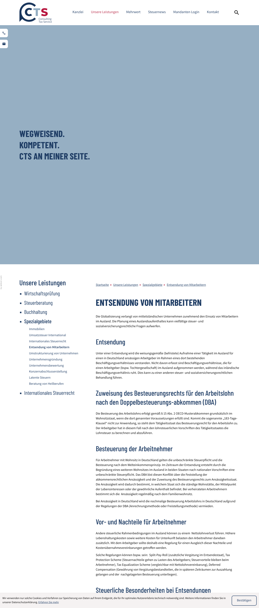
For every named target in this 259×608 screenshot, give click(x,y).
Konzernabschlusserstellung (48, 133)
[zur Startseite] (35, 12)
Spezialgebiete (152, 46)
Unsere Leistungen (105, 12)
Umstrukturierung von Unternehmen (53, 114)
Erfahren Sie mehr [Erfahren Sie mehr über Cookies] (48, 603)
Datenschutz (214, 531)
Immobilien (37, 90)
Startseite (102, 46)
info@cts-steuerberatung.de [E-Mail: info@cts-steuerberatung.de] (125, 557)
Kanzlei (77, 12)
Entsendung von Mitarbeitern (186, 46)
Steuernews (157, 12)
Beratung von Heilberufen (46, 145)
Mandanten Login (186, 12)
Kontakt (213, 12)
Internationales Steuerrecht (47, 102)
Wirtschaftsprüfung (42, 54)
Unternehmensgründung (45, 120)
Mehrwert (133, 12)
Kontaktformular (217, 555)
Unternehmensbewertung (46, 127)
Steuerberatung (38, 63)
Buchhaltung (35, 72)
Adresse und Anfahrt (219, 550)
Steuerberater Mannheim (223, 545)
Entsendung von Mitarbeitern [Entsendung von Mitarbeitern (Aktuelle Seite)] (49, 108)
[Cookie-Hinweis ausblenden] (244, 601)
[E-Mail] (183, 492)
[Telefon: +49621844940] (120, 547)
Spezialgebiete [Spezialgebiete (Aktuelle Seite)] (38, 82)
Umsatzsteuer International (47, 96)
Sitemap (211, 540)
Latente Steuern (40, 139)
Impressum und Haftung (222, 535)
